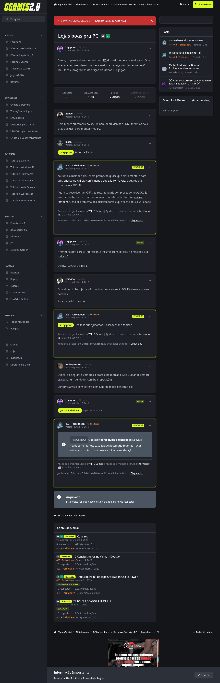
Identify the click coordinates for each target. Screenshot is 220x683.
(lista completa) (201, 100)
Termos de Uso (62, 678)
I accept (204, 675)
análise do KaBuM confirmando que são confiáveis (94, 180)
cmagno (70, 279)
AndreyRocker (73, 364)
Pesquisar (13, 19)
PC (105, 60)
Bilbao (69, 113)
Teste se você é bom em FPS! (185, 52)
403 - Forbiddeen (75, 165)
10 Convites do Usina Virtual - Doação (96, 557)
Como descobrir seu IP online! (186, 40)
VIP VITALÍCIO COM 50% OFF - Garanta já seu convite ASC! (91, 20)
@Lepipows (65, 152)
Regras (100, 678)
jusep (68, 141)
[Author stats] (150, 49)
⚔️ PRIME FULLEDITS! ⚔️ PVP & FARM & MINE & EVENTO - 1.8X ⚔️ (190, 82)
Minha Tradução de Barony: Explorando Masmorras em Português (184, 68)
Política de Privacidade (83, 678)
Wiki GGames (95, 211)
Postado (200, 44)
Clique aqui (137, 220)
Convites (82, 536)
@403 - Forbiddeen (69, 410)
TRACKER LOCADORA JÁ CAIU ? (92, 601)
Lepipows (70, 47)
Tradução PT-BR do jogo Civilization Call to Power (107, 577)
